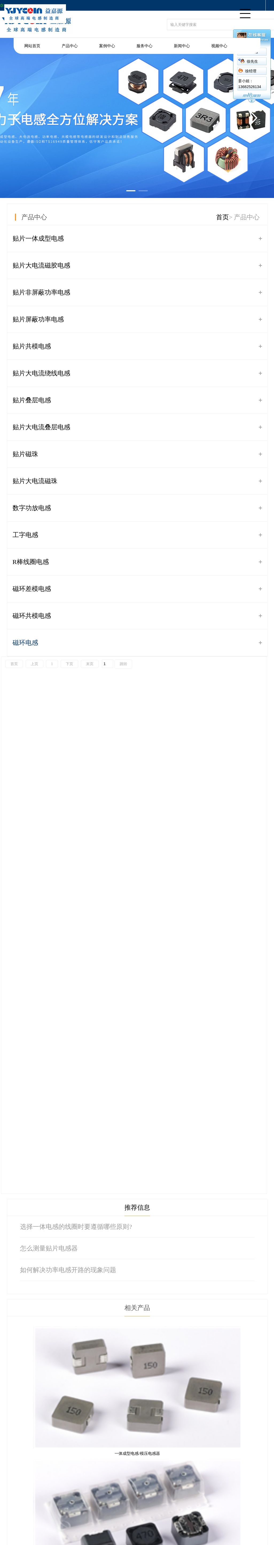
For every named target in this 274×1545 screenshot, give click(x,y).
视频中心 (219, 46)
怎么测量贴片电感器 (49, 1248)
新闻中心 (182, 46)
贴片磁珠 (25, 454)
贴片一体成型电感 (38, 238)
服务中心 (144, 46)
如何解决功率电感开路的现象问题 (68, 1269)
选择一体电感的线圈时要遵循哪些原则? (76, 1226)
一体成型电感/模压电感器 (137, 1453)
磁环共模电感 (32, 615)
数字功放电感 (32, 508)
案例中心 (107, 46)
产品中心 (70, 46)
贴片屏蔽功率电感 (38, 319)
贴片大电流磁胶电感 (41, 265)
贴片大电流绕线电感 (41, 373)
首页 (222, 217)
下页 (69, 664)
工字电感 (25, 534)
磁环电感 (25, 642)
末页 (89, 664)
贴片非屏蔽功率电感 (41, 292)
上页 (34, 664)
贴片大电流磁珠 (35, 481)
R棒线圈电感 (31, 561)
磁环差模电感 (32, 588)
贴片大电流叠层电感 (41, 427)
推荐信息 (137, 1207)
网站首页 (32, 46)
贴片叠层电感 (32, 400)
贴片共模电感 (32, 346)
